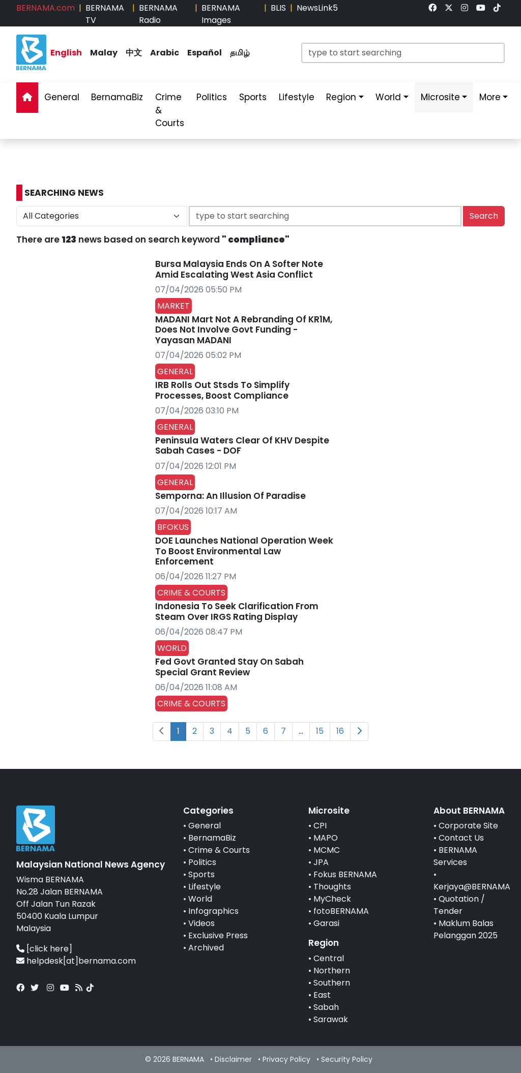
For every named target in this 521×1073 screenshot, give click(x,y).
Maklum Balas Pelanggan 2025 (465, 929)
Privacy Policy (286, 1059)
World (200, 899)
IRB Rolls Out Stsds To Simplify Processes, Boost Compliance (222, 390)
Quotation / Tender (459, 905)
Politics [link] (211, 97)
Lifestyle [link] (296, 97)
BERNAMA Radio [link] (158, 14)
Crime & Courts (219, 850)
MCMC (326, 850)
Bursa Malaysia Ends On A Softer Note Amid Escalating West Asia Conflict (239, 269)
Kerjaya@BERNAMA (471, 886)
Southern (331, 983)
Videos (201, 923)
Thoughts (332, 886)
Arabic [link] (164, 52)
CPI (320, 825)
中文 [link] (134, 52)
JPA (321, 862)
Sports (201, 874)
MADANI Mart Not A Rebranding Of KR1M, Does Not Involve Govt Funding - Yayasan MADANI (243, 329)
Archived (206, 947)
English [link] (66, 52)
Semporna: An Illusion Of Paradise (230, 496)
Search (484, 216)
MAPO (325, 838)
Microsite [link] (440, 97)
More (490, 97)
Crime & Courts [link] (169, 110)
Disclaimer (233, 1059)
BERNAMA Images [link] (220, 14)
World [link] (388, 97)
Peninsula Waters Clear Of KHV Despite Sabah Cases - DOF (242, 445)
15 (320, 731)
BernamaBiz (212, 838)
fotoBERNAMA (341, 911)
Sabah (326, 1007)
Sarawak (330, 1019)
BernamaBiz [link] (117, 97)
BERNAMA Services (455, 856)
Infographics (213, 911)
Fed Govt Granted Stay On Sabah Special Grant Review (229, 666)
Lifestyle (204, 886)
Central (328, 958)
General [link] (61, 97)
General (204, 825)
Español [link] (204, 52)
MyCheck (332, 899)
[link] (432, 8)
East (322, 995)
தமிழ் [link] (240, 52)
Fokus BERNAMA (345, 874)
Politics (202, 862)
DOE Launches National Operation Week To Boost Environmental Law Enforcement (244, 551)
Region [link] (341, 97)
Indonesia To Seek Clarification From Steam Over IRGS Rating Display (237, 611)
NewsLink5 (317, 8)
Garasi (326, 923)
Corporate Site (468, 825)
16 (340, 731)
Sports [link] (253, 97)
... (301, 731)
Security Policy (346, 1059)
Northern (331, 970)
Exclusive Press (218, 935)
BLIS (278, 8)
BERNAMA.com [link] (45, 8)
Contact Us (461, 838)
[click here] (49, 949)
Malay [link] (104, 52)
